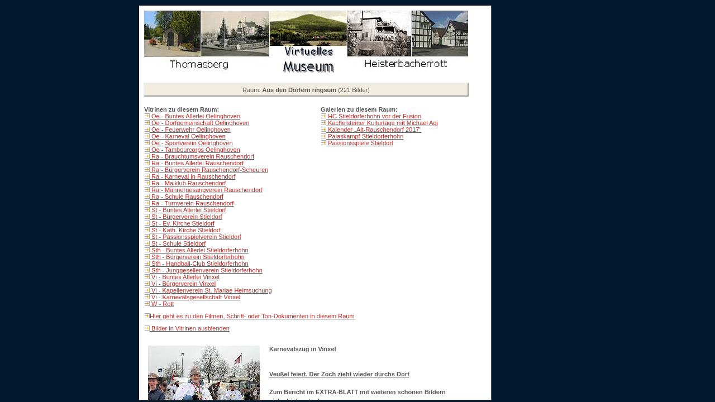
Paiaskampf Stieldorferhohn (364, 136)
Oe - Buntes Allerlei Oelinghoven (195, 116)
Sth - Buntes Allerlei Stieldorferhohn (199, 250)
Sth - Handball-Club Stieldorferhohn (199, 263)
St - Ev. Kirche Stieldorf (182, 223)
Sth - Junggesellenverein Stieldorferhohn (206, 270)
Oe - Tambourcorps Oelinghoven (195, 149)
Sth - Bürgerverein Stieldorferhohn (197, 256)
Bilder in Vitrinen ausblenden (190, 328)
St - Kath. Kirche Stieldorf (185, 230)
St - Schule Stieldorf (178, 243)
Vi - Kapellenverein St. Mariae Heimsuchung (211, 290)
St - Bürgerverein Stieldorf (186, 216)
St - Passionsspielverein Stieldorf (195, 236)
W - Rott (162, 303)
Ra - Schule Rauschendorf (186, 196)
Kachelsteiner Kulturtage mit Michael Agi (382, 122)
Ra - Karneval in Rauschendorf (192, 176)
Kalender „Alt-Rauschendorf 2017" (373, 129)
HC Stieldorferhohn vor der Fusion (373, 116)
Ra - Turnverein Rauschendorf (191, 203)
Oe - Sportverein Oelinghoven (191, 143)
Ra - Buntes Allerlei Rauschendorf (197, 163)
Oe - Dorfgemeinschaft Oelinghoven (200, 122)
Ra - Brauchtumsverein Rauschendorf (202, 156)
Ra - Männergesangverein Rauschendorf (206, 189)
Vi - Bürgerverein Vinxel (183, 283)
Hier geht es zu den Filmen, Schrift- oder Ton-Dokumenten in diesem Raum (252, 316)
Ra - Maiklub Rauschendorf (188, 183)
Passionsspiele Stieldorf (359, 143)
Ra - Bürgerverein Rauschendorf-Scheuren (209, 169)
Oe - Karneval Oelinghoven (188, 136)
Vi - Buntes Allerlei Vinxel (185, 277)
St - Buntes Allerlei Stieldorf (188, 210)
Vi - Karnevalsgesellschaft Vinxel (195, 297)
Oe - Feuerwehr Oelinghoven (190, 129)
